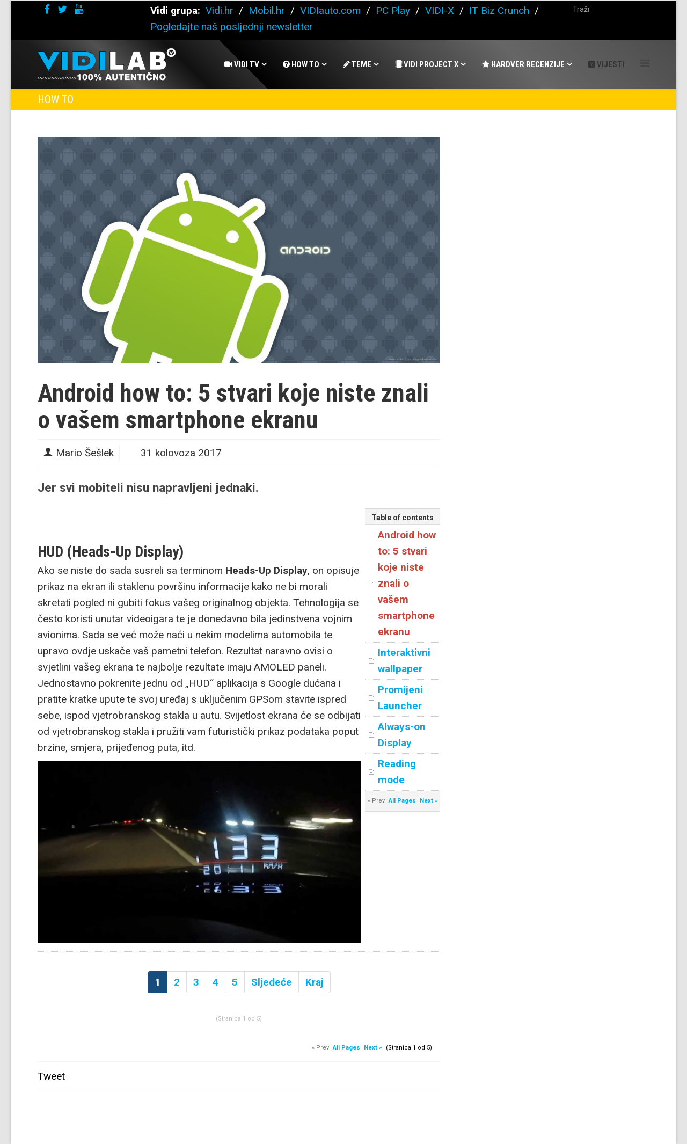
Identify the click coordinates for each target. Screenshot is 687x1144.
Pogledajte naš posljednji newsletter (231, 26)
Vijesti (606, 64)
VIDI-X (441, 10)
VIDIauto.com (330, 10)
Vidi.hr (221, 10)
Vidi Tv (241, 64)
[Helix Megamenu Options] (644, 63)
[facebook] (47, 9)
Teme (357, 64)
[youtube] (79, 9)
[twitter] (62, 9)
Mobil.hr (267, 10)
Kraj (314, 982)
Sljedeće (271, 982)
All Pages (402, 800)
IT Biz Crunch (499, 10)
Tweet (51, 1076)
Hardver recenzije (523, 64)
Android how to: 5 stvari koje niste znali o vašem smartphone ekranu (407, 583)
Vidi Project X (426, 64)
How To (301, 64)
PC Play (393, 10)
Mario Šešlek (85, 453)
